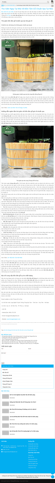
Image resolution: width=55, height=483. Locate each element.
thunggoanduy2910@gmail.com (10, 451)
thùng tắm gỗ (30, 330)
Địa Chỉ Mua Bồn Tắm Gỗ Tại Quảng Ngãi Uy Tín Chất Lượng (24, 431)
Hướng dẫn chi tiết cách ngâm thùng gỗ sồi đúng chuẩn (14, 337)
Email (29, 348)
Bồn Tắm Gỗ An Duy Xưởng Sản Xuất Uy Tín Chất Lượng (23, 423)
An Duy (9, 15)
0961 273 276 (6, 449)
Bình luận (3, 353)
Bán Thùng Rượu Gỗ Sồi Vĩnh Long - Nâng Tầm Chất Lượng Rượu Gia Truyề (19, 342)
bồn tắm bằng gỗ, (8, 330)
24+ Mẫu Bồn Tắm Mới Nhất (15, 257)
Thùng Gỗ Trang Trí (32, 465)
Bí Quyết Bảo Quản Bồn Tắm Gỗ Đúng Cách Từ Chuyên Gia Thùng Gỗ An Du (19, 336)
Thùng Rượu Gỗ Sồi (32, 459)
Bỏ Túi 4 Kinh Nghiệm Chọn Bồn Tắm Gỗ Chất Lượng (22, 394)
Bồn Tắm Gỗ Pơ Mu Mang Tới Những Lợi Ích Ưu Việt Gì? (23, 409)
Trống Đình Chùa (32, 467)
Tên (2, 348)
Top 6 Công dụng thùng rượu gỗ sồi (10, 339)
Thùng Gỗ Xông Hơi (32, 461)
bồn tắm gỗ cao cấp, (22, 330)
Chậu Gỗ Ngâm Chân (33, 463)
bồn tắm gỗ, (15, 330)
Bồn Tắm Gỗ (31, 457)
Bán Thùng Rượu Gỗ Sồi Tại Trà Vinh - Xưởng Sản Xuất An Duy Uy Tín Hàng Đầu (20, 343)
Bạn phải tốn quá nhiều (7, 11)
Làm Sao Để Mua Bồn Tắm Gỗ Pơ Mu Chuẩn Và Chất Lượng (24, 416)
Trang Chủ (30, 455)
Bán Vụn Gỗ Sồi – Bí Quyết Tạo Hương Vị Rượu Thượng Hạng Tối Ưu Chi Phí (19, 340)
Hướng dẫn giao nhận (33, 448)
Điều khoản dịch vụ (32, 450)
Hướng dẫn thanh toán (33, 446)
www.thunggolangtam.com (13, 319)
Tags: (2, 330)
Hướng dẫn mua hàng (33, 444)
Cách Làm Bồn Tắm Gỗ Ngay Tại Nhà (17, 107)
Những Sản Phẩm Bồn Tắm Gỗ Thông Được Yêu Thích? (23, 402)
